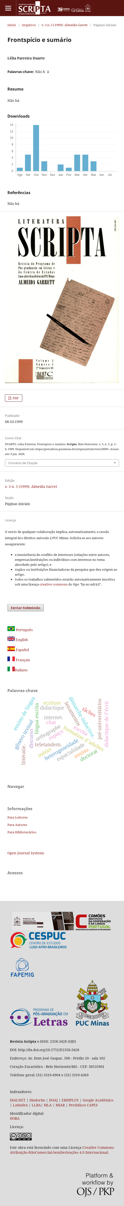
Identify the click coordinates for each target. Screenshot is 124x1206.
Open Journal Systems (25, 853)
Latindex (20, 1105)
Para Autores (17, 824)
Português (20, 629)
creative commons (54, 584)
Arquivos (29, 25)
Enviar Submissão (25, 607)
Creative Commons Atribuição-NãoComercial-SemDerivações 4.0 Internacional (62, 1150)
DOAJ (53, 1100)
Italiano (17, 670)
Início (11, 25)
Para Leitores (17, 817)
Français (22, 660)
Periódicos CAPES (83, 1105)
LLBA (36, 1105)
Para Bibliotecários (21, 832)
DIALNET (17, 1100)
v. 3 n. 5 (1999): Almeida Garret (65, 25)
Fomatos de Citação (23, 463)
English (17, 639)
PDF (15, 398)
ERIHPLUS (70, 1100)
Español (18, 649)
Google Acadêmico (98, 1100)
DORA (15, 1118)
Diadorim (37, 1100)
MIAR (60, 1105)
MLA (48, 1105)
